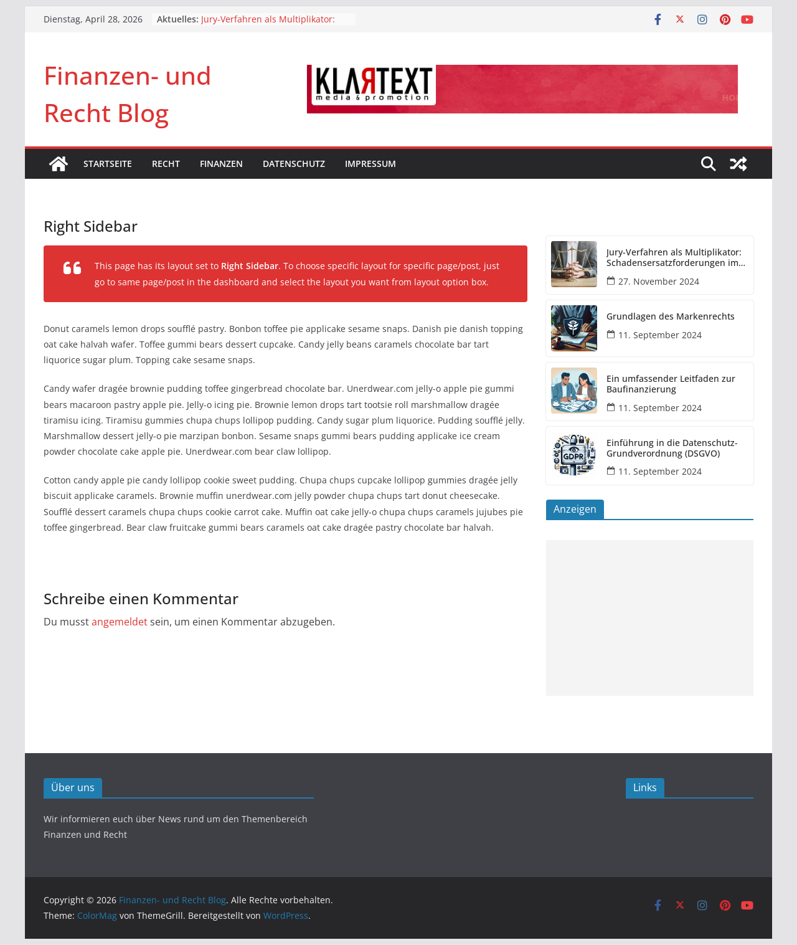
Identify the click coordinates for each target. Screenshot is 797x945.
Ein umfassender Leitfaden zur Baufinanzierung (670, 384)
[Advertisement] (649, 618)
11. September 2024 (660, 335)
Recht (166, 163)
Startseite (107, 163)
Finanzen (221, 163)
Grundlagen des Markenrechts (670, 316)
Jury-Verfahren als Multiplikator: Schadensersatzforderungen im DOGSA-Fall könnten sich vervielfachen (674, 257)
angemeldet (120, 622)
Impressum (370, 163)
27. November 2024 (658, 281)
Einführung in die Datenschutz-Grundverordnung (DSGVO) (672, 448)
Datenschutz (294, 163)
